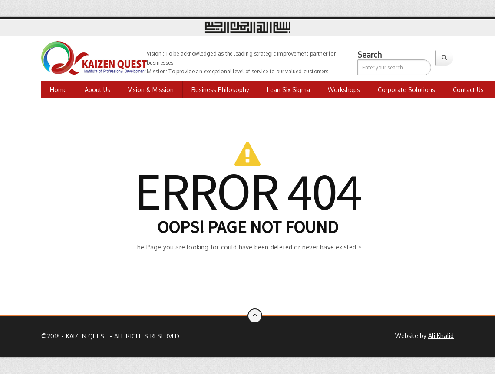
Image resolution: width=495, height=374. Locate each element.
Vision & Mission (151, 89)
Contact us (468, 89)
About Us (97, 89)
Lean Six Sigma (288, 89)
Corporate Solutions (406, 89)
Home (58, 89)
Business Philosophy (220, 89)
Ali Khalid (441, 335)
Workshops (344, 89)
